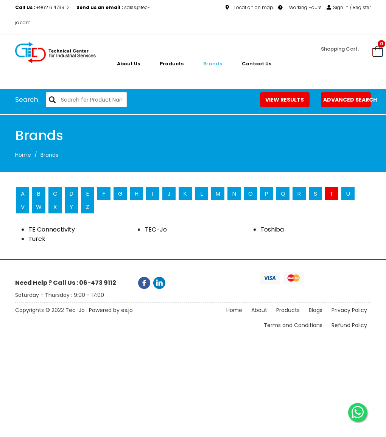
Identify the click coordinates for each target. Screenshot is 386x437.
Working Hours (300, 7)
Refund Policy (349, 325)
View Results (284, 99)
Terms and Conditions (293, 325)
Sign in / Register (349, 7)
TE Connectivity (51, 229)
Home (23, 155)
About (259, 310)
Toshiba (272, 229)
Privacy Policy (349, 310)
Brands (212, 63)
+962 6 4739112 (43, 7)
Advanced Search (347, 99)
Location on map (249, 7)
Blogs (315, 310)
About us (128, 63)
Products (172, 63)
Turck (36, 239)
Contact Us (256, 63)
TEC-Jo (156, 229)
